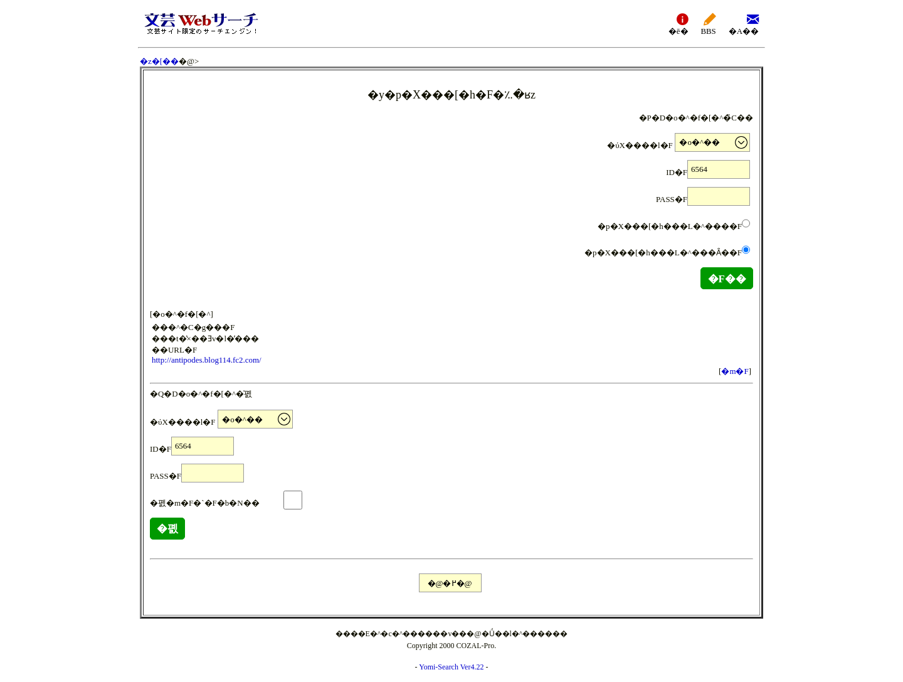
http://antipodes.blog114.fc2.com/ (206, 360)
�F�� (727, 279)
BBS (708, 23)
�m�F (734, 371)
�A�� (744, 23)
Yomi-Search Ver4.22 (451, 667)
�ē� (678, 23)
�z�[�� (159, 61)
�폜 (167, 529)
